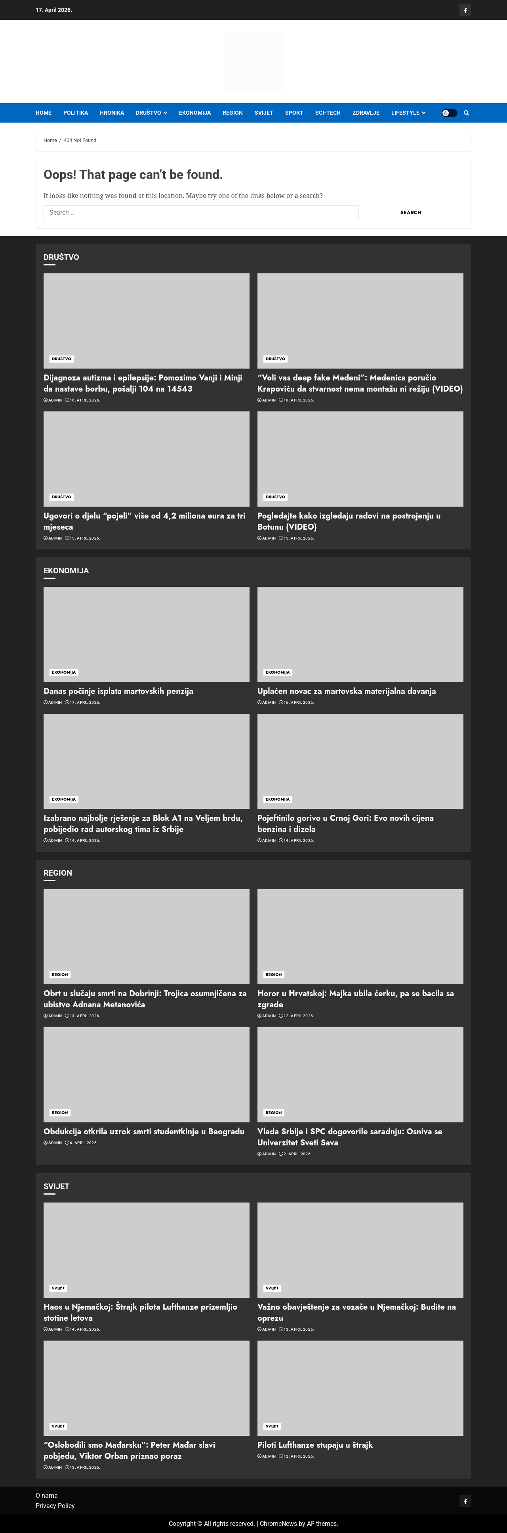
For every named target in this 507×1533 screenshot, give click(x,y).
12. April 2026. (299, 1016)
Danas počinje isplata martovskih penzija (118, 691)
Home (43, 113)
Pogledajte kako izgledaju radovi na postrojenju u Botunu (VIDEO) (349, 521)
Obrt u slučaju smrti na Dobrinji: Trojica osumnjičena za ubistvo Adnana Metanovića (145, 999)
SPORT (294, 113)
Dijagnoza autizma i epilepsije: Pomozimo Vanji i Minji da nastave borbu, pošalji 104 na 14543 (143, 383)
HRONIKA (112, 113)
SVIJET (264, 113)
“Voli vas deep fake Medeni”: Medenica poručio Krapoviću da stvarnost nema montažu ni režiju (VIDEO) (360, 383)
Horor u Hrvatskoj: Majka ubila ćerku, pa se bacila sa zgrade (355, 999)
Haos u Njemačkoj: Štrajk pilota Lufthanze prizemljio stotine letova (140, 1312)
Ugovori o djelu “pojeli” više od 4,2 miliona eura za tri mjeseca (144, 521)
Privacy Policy (55, 1506)
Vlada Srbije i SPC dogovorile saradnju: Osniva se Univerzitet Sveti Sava (349, 1137)
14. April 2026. (85, 840)
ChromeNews (278, 1523)
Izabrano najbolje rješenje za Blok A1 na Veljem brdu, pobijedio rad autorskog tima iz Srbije (143, 824)
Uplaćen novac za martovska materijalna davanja (346, 691)
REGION (233, 113)
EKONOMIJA (195, 113)
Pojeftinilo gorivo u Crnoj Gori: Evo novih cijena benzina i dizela (345, 824)
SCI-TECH (328, 113)
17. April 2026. (85, 702)
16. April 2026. (85, 400)
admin (55, 400)
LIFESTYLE (405, 113)
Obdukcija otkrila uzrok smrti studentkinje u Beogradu (144, 1131)
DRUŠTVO (148, 113)
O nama (47, 1495)
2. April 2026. (298, 1154)
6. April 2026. (84, 1143)
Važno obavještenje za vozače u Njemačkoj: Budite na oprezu (356, 1312)
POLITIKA (75, 113)
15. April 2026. (85, 538)
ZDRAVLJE (366, 113)
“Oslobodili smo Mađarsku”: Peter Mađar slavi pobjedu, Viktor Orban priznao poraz (129, 1450)
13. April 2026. (299, 1329)
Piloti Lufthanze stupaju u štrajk (315, 1445)
